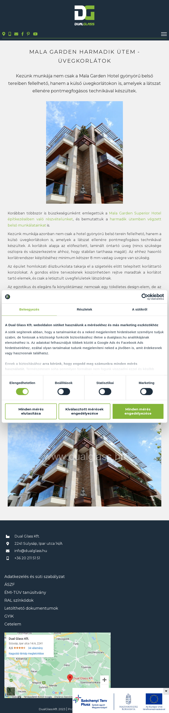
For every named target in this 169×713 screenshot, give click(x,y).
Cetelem (12, 624)
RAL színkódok (19, 600)
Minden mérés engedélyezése (137, 411)
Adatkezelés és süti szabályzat (34, 576)
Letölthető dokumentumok (31, 608)
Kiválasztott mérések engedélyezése (84, 411)
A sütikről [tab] (139, 309)
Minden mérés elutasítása (31, 411)
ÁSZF (9, 584)
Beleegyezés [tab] (29, 309)
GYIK (9, 616)
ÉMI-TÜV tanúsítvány (25, 592)
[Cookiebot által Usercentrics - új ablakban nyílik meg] (145, 296)
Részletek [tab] (84, 309)
